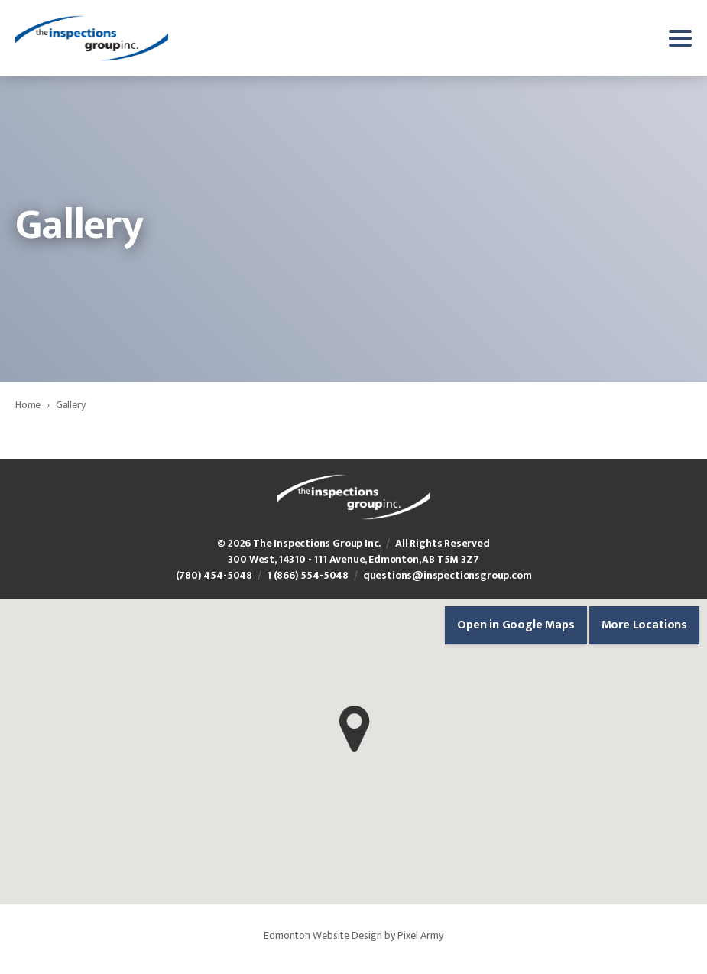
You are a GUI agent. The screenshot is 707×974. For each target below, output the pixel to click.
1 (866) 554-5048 (308, 575)
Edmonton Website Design (323, 935)
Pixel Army (420, 935)
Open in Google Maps (516, 625)
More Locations (644, 625)
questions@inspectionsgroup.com (447, 575)
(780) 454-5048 (214, 575)
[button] (354, 729)
